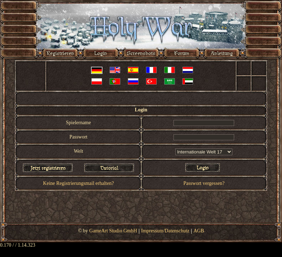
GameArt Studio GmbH (113, 230)
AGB (198, 230)
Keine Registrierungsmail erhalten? (78, 183)
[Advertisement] (141, 208)
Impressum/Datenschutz (165, 230)
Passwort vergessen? (204, 183)
